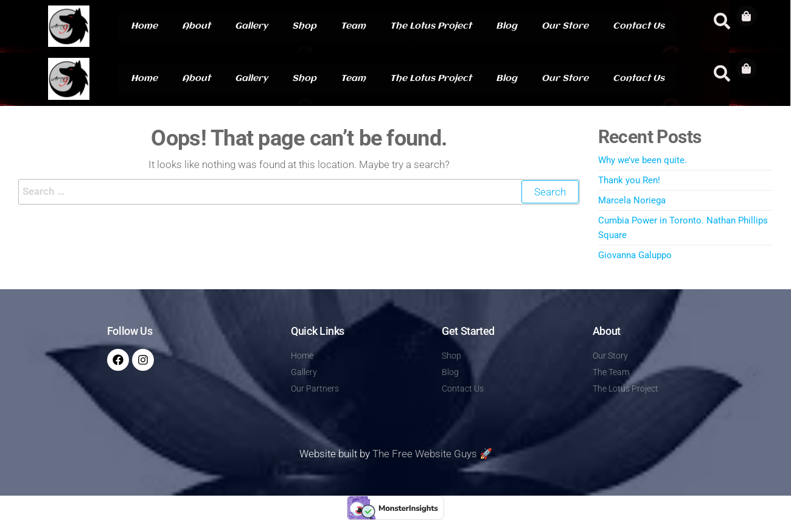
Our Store (565, 26)
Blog (506, 26)
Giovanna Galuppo (635, 255)
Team (353, 26)
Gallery (251, 26)
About (196, 26)
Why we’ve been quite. (642, 160)
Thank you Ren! (629, 180)
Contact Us (638, 26)
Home (144, 26)
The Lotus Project (431, 26)
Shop (304, 26)
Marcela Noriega (632, 200)
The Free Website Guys (424, 454)
